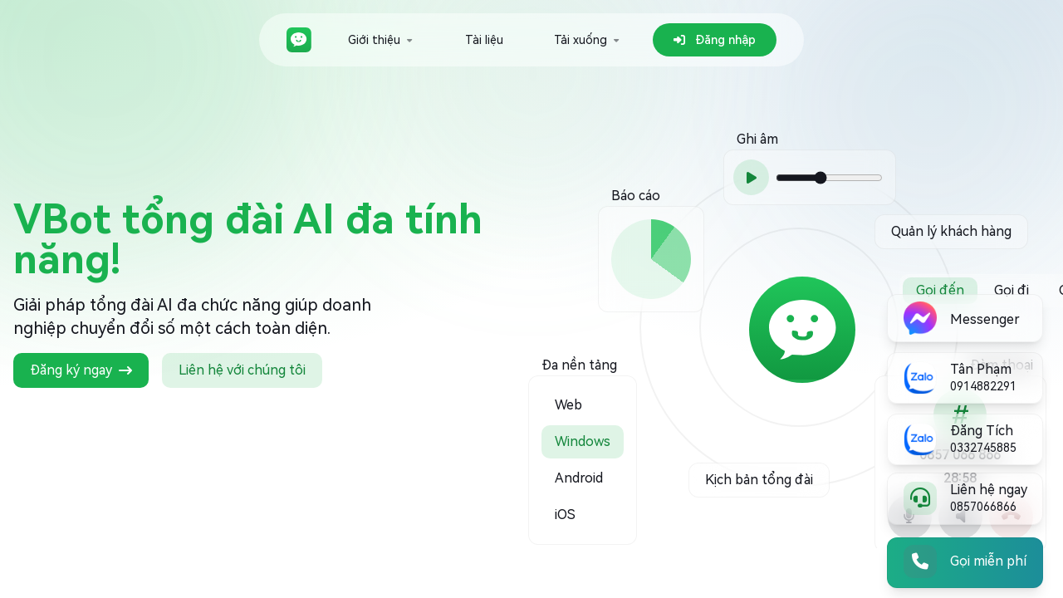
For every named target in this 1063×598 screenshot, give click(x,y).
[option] (582, 390)
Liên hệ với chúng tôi (242, 370)
